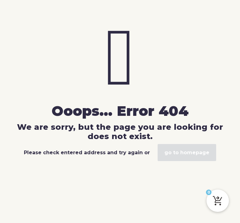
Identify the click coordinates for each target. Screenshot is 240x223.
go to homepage (186, 152)
